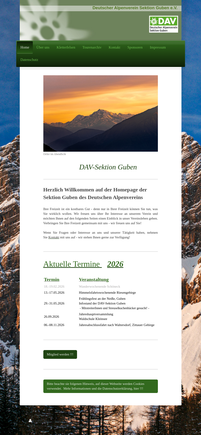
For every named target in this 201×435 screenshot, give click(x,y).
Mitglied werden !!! (60, 354)
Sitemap (59, 421)
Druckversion (41, 421)
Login (168, 421)
